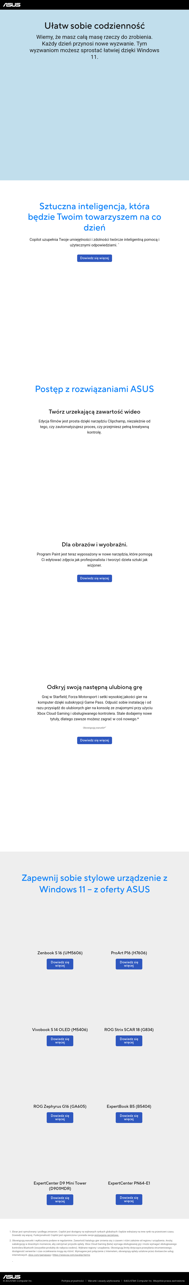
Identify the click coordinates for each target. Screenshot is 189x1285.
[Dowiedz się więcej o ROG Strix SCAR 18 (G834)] (129, 1040)
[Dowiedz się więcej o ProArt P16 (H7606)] (129, 964)
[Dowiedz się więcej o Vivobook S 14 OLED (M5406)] (60, 1040)
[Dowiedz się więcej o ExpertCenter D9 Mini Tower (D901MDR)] (60, 1199)
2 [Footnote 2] (105, 727)
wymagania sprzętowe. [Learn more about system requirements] (106, 1235)
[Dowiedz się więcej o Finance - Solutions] (94, 578)
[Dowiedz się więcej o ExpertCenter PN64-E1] (129, 1199)
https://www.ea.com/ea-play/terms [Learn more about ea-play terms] (71, 1255)
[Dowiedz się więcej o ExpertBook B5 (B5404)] (129, 1117)
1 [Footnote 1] (118, 244)
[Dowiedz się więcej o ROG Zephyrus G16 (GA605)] (60, 1117)
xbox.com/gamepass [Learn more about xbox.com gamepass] (39, 1255)
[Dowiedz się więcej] (94, 740)
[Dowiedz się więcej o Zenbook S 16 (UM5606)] (60, 964)
